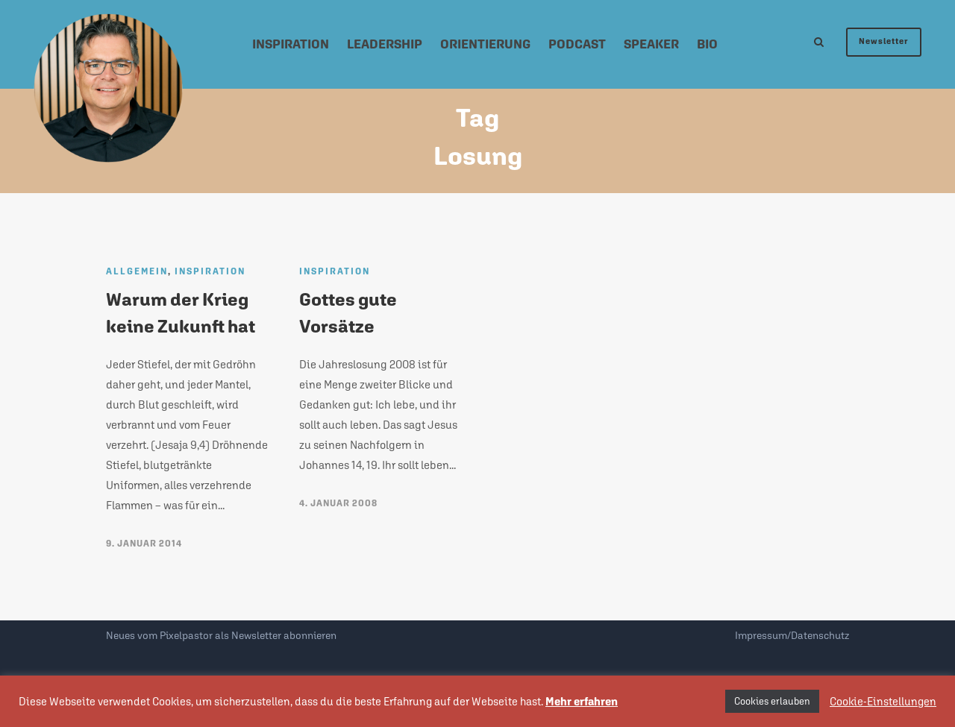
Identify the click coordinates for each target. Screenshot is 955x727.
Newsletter (884, 41)
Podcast (577, 44)
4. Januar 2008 (338, 503)
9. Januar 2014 (144, 543)
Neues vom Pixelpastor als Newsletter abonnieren (221, 635)
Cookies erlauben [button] (772, 701)
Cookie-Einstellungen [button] (883, 701)
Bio (707, 44)
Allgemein (137, 271)
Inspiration (290, 44)
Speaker (651, 44)
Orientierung (485, 44)
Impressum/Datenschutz (792, 635)
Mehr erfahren (581, 701)
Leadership (384, 44)
